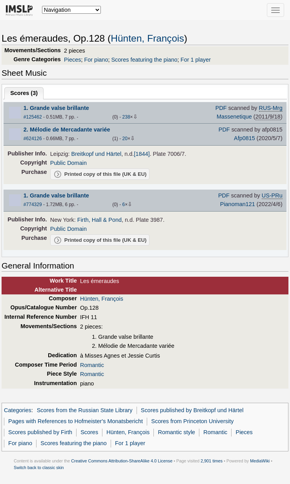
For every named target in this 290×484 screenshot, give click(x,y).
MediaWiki (260, 460)
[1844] (142, 154)
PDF (221, 108)
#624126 (33, 138)
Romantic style (176, 432)
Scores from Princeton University (192, 421)
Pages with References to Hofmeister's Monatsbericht (75, 421)
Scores (89, 432)
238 (126, 117)
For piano (96, 60)
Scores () (24, 93)
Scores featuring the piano (144, 60)
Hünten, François (147, 38)
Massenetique (234, 116)
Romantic (92, 365)
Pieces (72, 60)
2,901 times (212, 460)
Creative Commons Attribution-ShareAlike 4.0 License (121, 460)
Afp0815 (244, 138)
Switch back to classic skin (39, 467)
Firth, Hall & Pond (99, 220)
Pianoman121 (237, 204)
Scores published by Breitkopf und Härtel (192, 410)
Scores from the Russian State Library (85, 410)
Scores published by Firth (40, 432)
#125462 (33, 117)
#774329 (33, 204)
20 (125, 138)
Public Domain (68, 163)
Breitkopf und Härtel (96, 154)
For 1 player (196, 60)
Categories (17, 410)
